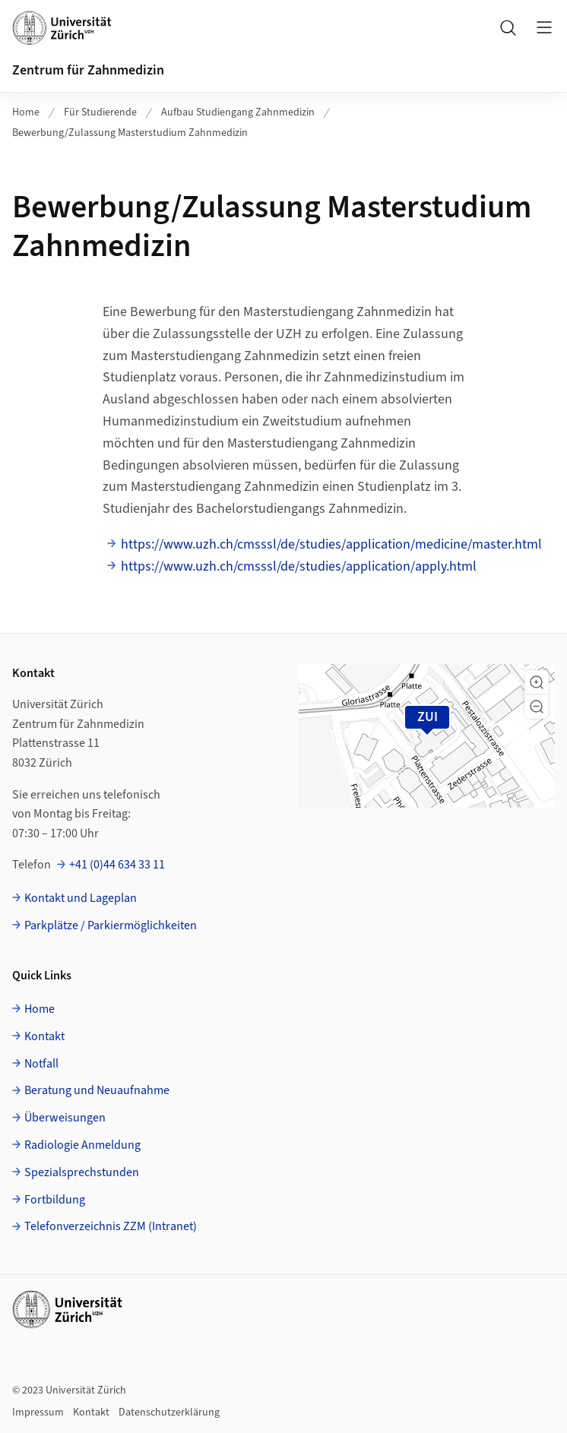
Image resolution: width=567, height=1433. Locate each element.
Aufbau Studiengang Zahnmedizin (238, 112)
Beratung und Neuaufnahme (96, 1090)
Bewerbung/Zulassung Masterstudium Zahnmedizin (130, 133)
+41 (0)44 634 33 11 (117, 864)
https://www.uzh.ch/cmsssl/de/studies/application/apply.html (299, 566)
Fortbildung (54, 1199)
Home (26, 112)
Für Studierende (100, 112)
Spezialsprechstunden (81, 1172)
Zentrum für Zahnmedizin (88, 70)
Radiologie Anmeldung (82, 1145)
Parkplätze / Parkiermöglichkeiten (110, 925)
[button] (536, 682)
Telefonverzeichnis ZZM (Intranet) (110, 1226)
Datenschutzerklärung (169, 1412)
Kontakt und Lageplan (80, 898)
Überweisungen (65, 1117)
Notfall (41, 1063)
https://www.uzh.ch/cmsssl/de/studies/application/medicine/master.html (331, 544)
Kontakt (44, 1036)
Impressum (38, 1412)
